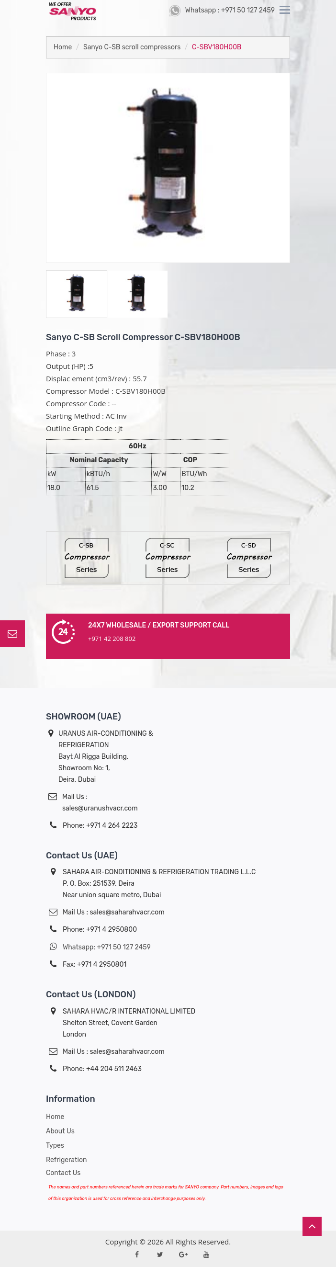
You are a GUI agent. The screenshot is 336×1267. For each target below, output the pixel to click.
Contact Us (63, 1173)
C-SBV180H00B (216, 47)
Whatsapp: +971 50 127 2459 (98, 946)
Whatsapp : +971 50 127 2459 (222, 10)
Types (55, 1145)
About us (60, 1131)
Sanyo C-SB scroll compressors (131, 47)
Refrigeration (66, 1160)
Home (63, 47)
